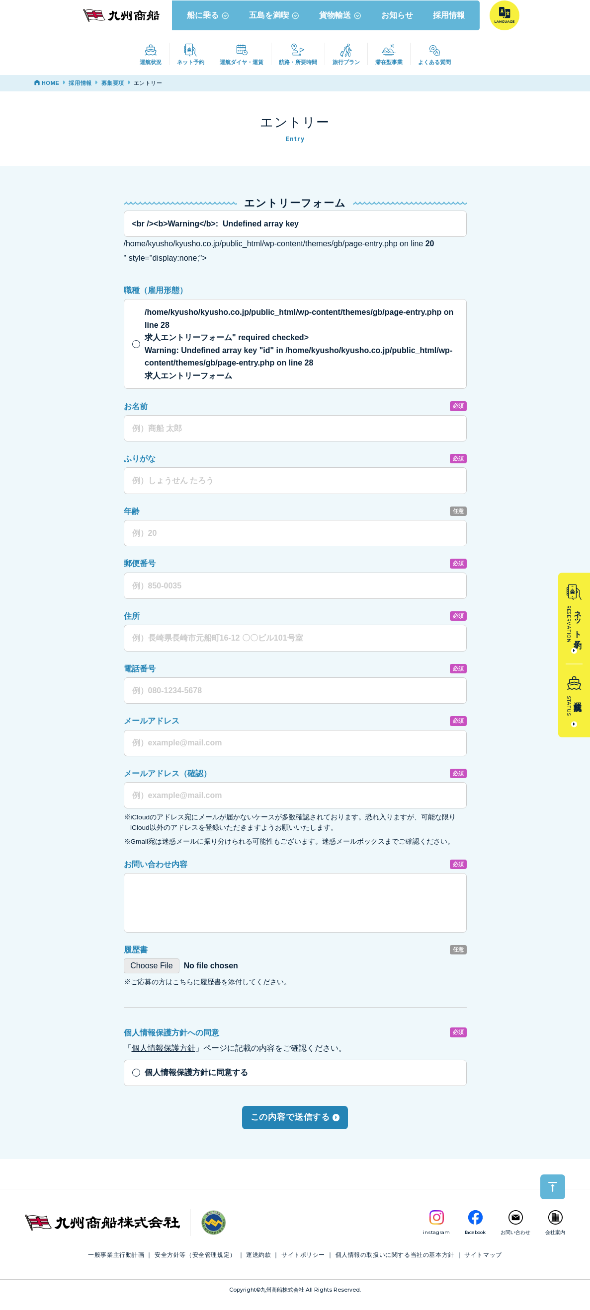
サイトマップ (483, 1264)
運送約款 (258, 1264)
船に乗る (209, 24)
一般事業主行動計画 (116, 1264)
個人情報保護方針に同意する (196, 1082)
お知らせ (399, 24)
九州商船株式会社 (282, 1299)
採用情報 (450, 24)
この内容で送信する (295, 1126)
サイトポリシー (303, 1264)
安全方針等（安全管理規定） (195, 1264)
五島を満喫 (276, 24)
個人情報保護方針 (163, 1057)
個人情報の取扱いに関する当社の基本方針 (395, 1264)
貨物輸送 (342, 24)
